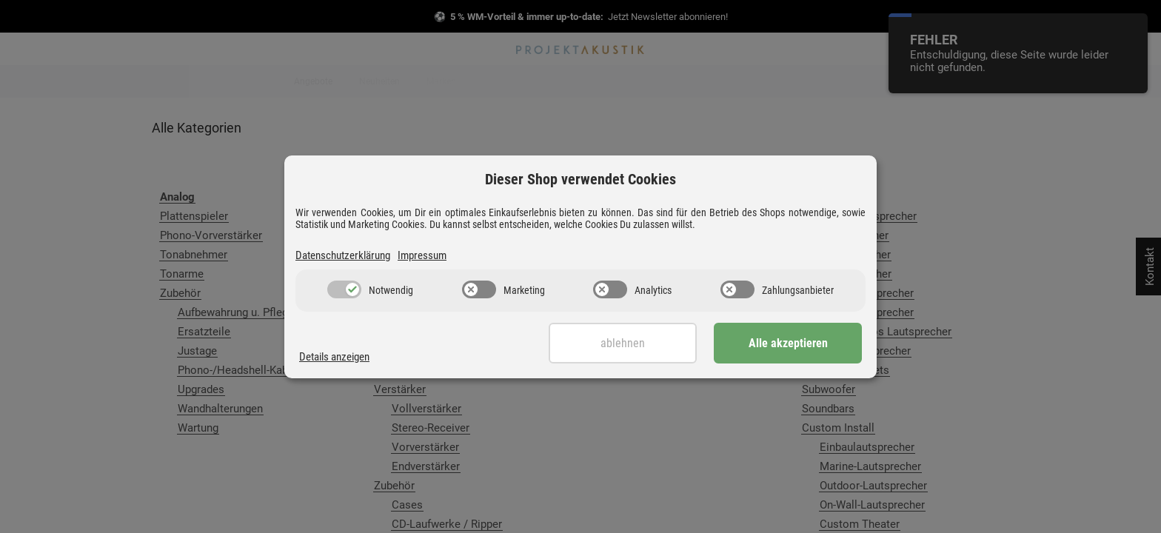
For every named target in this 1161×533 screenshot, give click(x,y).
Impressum (422, 255)
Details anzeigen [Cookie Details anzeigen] (334, 356)
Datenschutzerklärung (342, 255)
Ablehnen (622, 343)
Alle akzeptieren (788, 343)
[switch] (344, 289)
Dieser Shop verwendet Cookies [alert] (580, 179)
